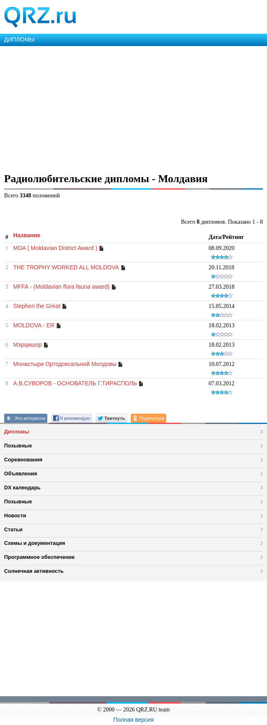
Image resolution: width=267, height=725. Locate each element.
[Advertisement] (133, 107)
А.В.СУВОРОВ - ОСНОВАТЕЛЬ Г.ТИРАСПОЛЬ (75, 383)
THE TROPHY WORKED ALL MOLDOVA (66, 267)
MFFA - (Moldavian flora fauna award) (61, 286)
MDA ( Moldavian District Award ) (55, 248)
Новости (15, 515)
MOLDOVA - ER (33, 325)
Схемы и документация (34, 543)
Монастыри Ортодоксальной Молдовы (64, 364)
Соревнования (23, 459)
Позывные (18, 445)
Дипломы (16, 432)
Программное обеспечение (39, 557)
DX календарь (22, 487)
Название (26, 235)
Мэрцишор (27, 344)
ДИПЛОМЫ (19, 39)
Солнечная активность (34, 571)
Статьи (13, 529)
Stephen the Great (36, 306)
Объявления (20, 473)
